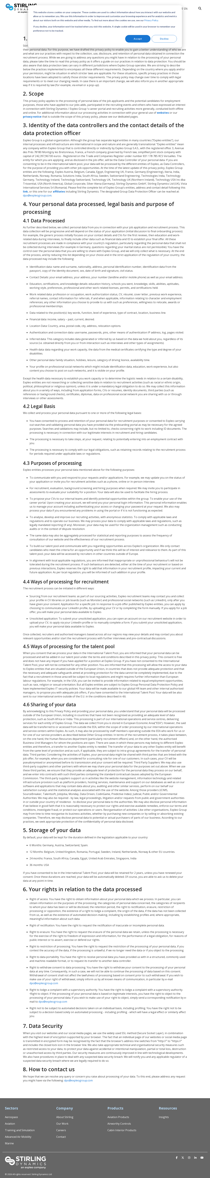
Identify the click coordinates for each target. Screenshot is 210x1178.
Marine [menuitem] (9, 1143)
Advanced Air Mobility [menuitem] (18, 1137)
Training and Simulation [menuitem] (20, 1130)
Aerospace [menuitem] (11, 1117)
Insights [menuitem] (164, 1117)
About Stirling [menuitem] (64, 1117)
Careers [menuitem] (61, 1130)
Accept (138, 38)
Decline (164, 38)
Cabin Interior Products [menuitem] (121, 1130)
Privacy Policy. (151, 20)
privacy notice (32, 116)
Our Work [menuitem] (62, 1123)
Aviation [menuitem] (10, 1123)
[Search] (199, 8)
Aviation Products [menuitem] (118, 1117)
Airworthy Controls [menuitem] (119, 1123)
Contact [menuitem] (61, 1137)
